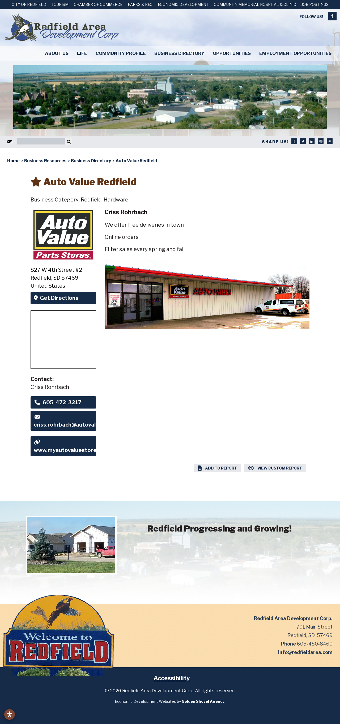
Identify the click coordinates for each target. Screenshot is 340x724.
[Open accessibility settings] (9, 714)
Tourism (60, 4)
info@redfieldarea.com (305, 652)
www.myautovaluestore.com (65, 446)
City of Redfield (29, 4)
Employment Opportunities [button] (295, 53)
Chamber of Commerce (98, 4)
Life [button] (82, 53)
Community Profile (121, 53)
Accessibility (172, 678)
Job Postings (315, 4)
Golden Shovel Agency (203, 701)
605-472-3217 (57, 402)
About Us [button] (57, 53)
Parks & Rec (140, 4)
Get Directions (56, 298)
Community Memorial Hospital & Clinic (255, 4)
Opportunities (232, 53)
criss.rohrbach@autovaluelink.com (65, 421)
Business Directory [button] (179, 53)
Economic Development (183, 4)
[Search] (41, 141)
